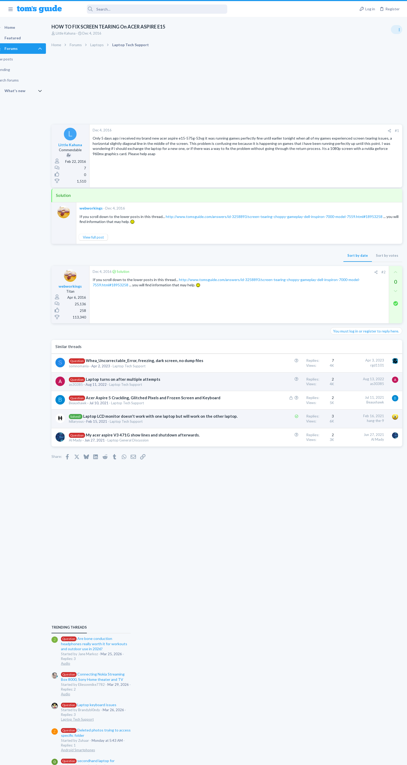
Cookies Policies (183, 758)
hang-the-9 (290, 432)
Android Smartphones (349, 408)
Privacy (217, 758)
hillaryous (85, 438)
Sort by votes (302, 255)
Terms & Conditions (253, 758)
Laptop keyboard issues (359, 363)
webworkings (100, 208)
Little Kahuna (75, 33)
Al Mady (84, 462)
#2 (298, 272)
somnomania (88, 371)
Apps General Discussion (351, 464)
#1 (312, 131)
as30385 (85, 390)
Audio (336, 322)
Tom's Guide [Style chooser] (364, 721)
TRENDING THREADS (340, 285)
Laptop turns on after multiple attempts (132, 384)
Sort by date (272, 255)
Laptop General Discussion (137, 462)
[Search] (148, 9)
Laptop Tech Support (138, 371)
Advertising (146, 758)
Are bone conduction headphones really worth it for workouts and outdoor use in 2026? (365, 302)
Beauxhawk (87, 414)
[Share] (304, 130)
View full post (102, 237)
